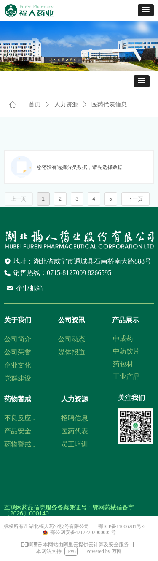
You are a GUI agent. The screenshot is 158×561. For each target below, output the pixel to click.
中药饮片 (126, 351)
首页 (34, 104)
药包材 (123, 364)
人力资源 (66, 104)
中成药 (123, 338)
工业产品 (126, 376)
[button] (146, 10)
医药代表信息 (109, 104)
